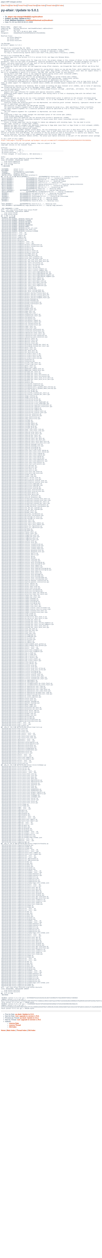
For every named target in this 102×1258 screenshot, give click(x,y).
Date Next (13, 5)
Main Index (11, 1227)
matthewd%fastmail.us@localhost (39, 20)
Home (3, 1227)
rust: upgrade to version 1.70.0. (27, 1213)
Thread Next (31, 5)
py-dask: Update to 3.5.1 (24, 1211)
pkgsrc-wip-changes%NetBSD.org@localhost (25, 17)
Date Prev (5, 5)
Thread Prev (22, 5)
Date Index (41, 5)
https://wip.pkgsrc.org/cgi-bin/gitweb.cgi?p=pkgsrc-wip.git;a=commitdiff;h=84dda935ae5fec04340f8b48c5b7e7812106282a (46, 163)
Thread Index (51, 5)
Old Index (59, 5)
